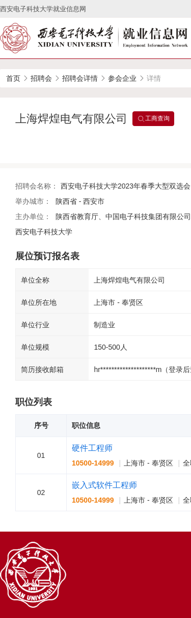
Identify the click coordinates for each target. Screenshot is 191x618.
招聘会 (41, 78)
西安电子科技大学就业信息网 (43, 9)
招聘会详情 (80, 78)
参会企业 (122, 78)
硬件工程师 (92, 448)
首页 (13, 78)
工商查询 (153, 119)
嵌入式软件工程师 (104, 485)
